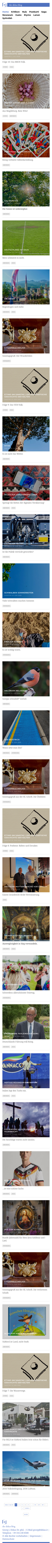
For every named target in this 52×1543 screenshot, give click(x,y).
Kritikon (15, 12)
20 (39, 1505)
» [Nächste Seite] (22, 1508)
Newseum (7, 15)
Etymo (27, 15)
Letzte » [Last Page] (27, 1508)
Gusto (18, 15)
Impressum (35, 1536)
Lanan (36, 15)
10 (35, 1505)
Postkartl (34, 12)
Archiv (26, 1514)
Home (5, 12)
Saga (44, 12)
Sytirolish (7, 18)
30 (42, 1505)
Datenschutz (8, 1539)
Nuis (24, 12)
